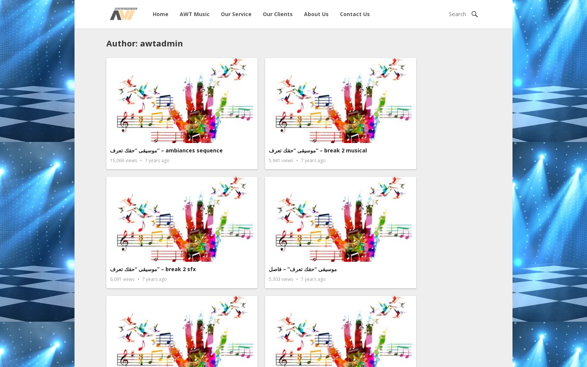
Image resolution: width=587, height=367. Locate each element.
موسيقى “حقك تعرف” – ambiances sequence (138, 118)
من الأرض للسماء (320, 205)
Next (313, 327)
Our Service (236, 14)
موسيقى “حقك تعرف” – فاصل (430, 114)
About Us (316, 14)
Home (160, 14)
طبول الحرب (124, 288)
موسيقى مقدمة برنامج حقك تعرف (244, 205)
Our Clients (278, 14)
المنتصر (404, 288)
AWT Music (195, 14)
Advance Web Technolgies (203, 357)
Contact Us (355, 14)
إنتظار (307, 288)
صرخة (212, 288)
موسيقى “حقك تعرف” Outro (143, 205)
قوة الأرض (407, 205)
